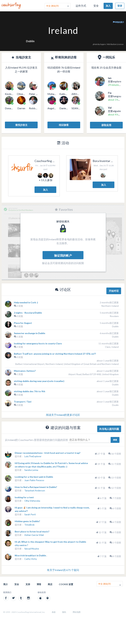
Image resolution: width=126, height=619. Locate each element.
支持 (28, 584)
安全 (96, 5)
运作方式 (81, 5)
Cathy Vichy (30, 558)
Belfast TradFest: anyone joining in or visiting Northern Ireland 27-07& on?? (55, 353)
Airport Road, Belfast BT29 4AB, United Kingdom (93, 374)
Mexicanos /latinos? (25, 370)
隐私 (64, 612)
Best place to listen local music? (32, 531)
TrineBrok (29, 524)
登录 (119, 5)
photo (95, 44)
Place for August (23, 323)
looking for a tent (24, 497)
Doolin (115, 405)
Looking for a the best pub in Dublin (34, 476)
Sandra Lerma (31, 470)
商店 (50, 584)
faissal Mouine (31, 548)
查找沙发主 (21, 124)
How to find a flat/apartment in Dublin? (36, 487)
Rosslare (114, 316)
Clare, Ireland (112, 346)
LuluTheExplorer (32, 456)
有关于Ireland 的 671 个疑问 (63, 569)
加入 (108, 5)
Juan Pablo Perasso (34, 480)
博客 (39, 584)
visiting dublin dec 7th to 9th (29, 391)
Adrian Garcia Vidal (34, 535)
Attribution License (115, 44)
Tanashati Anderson (34, 490)
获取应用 (106, 125)
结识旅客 (64, 124)
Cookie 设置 (66, 584)
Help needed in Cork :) (26, 302)
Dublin (30, 41)
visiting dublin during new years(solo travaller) (39, 381)
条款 (54, 612)
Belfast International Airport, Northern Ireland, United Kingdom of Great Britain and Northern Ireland (67, 364)
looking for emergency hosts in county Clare (38, 343)
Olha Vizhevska (32, 500)
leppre (103, 44)
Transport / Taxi (22, 401)
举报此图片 (118, 22)
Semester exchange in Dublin (29, 333)
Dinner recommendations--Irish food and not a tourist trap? (47, 452)
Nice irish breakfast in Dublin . (31, 555)
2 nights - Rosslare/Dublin (28, 312)
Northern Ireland (110, 305)
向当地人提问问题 (109, 428)
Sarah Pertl (30, 514)
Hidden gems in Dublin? (27, 521)
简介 (5, 584)
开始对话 (114, 290)
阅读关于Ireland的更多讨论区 (63, 414)
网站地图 (77, 612)
